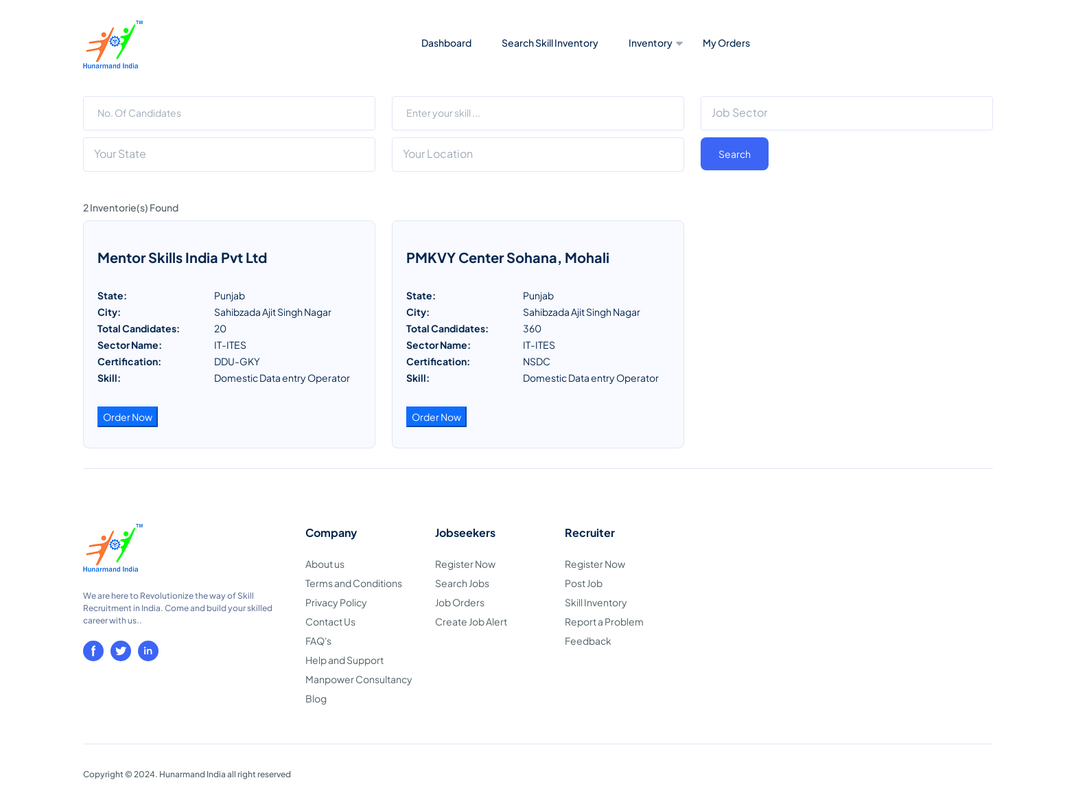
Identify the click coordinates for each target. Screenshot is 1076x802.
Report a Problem (604, 621)
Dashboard (446, 42)
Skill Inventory (596, 602)
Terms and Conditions (353, 583)
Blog (316, 698)
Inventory (650, 42)
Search (734, 154)
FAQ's (318, 640)
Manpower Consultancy (358, 679)
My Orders (726, 42)
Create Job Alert (471, 621)
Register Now (465, 564)
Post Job (584, 583)
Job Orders (459, 602)
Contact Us (330, 621)
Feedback (588, 640)
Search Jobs (462, 583)
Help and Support (344, 660)
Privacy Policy (336, 602)
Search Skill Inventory (550, 42)
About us (324, 564)
